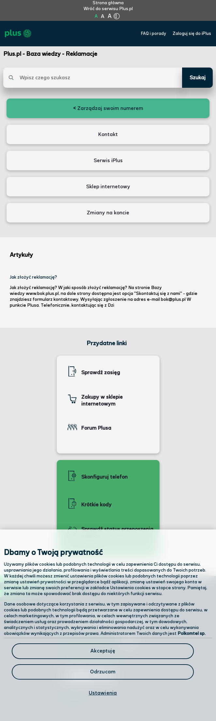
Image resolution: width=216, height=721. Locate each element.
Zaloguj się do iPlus (192, 34)
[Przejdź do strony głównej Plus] (18, 33)
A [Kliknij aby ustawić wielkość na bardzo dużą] (110, 16)
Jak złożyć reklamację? (33, 277)
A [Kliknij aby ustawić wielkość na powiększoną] (102, 16)
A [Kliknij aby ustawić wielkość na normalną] (96, 16)
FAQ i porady (153, 34)
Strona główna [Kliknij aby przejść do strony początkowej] (108, 3)
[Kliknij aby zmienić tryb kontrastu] (116, 16)
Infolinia (73, 696)
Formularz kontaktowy (92, 658)
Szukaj (198, 77)
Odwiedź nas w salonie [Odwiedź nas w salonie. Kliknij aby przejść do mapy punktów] (98, 640)
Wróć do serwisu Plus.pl (108, 9)
